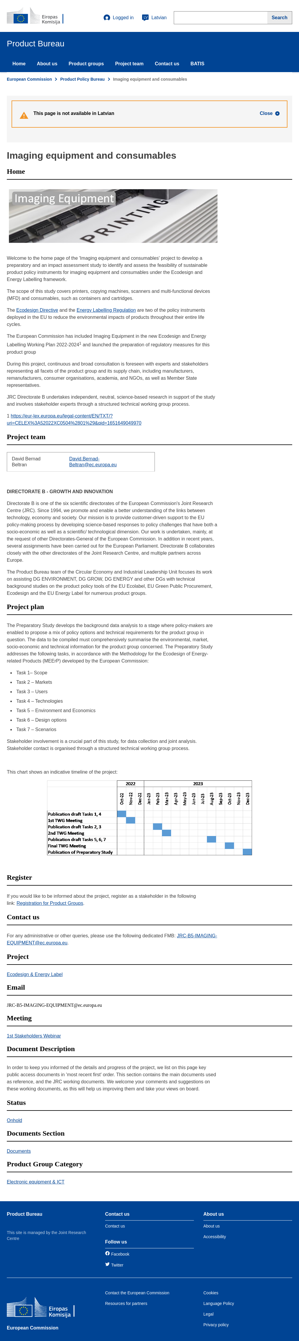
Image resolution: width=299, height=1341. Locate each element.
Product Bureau (24, 1214)
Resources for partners (126, 1303)
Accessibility (214, 1236)
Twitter (117, 1265)
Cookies (210, 1292)
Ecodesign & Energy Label (35, 974)
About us (47, 63)
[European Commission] (50, 1308)
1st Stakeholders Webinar (34, 1035)
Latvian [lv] (154, 17)
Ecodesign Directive (37, 310)
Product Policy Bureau (82, 79)
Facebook (120, 1254)
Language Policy (218, 1303)
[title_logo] (42, 16)
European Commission (29, 79)
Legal (208, 1314)
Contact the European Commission (137, 1292)
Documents (19, 1151)
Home (18, 63)
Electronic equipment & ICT (36, 1181)
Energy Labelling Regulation (106, 310)
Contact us (167, 63)
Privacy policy (216, 1324)
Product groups (86, 63)
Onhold (14, 1120)
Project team (129, 63)
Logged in (118, 17)
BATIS (198, 63)
